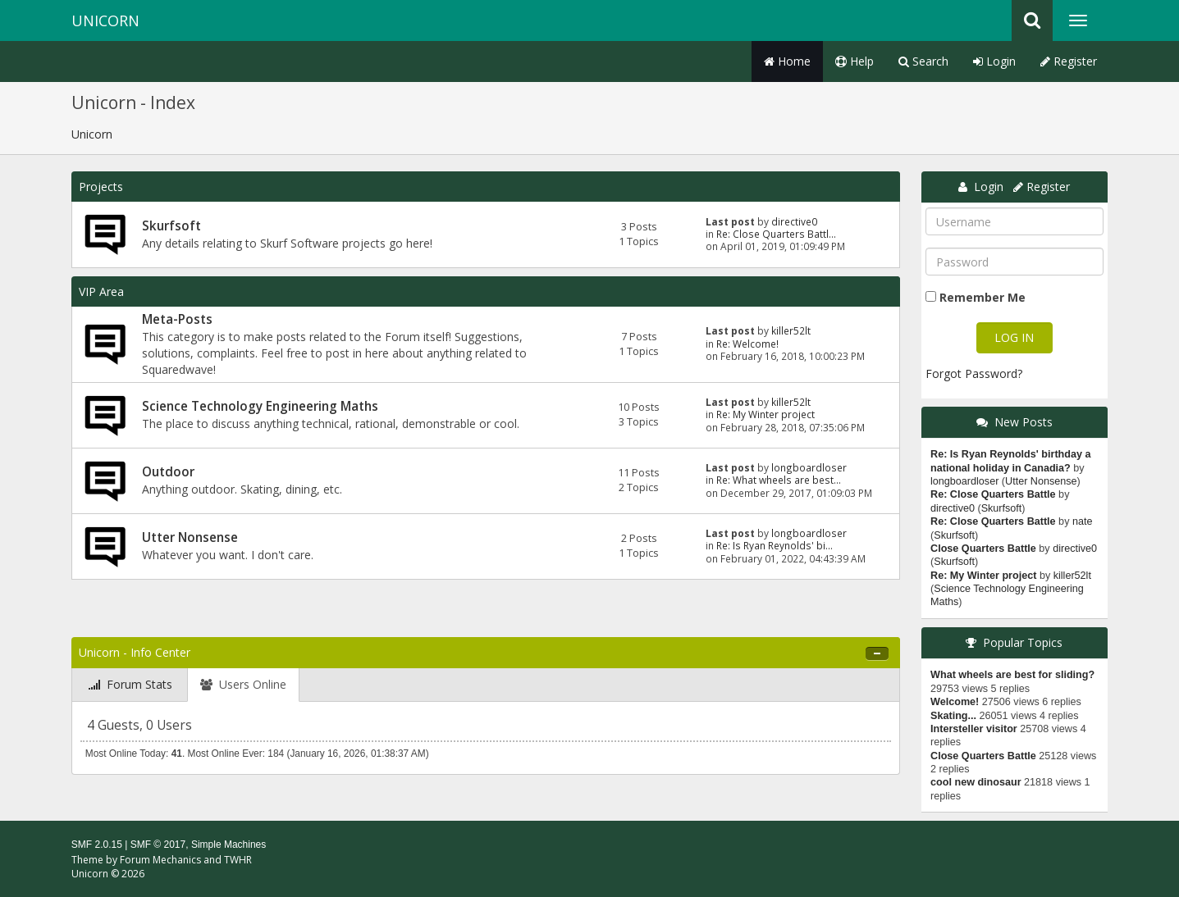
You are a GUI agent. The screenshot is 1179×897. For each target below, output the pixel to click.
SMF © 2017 (158, 844)
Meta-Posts (177, 319)
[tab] (130, 685)
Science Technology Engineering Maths (260, 406)
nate (1082, 521)
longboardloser (809, 467)
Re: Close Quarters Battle (993, 494)
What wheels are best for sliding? (1012, 675)
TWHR (238, 860)
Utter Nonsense (190, 537)
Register (1068, 61)
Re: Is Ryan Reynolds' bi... (774, 545)
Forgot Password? (973, 373)
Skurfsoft (171, 225)
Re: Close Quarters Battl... (776, 233)
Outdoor (168, 471)
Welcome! (954, 702)
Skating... (953, 716)
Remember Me (982, 297)
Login (994, 61)
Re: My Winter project (765, 414)
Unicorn (105, 20)
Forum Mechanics (160, 860)
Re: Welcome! (747, 343)
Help (854, 61)
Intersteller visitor (973, 729)
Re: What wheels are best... (778, 479)
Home (787, 61)
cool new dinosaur (975, 782)
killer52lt (791, 330)
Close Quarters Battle (983, 548)
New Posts (1023, 422)
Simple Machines (228, 844)
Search (923, 61)
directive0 (794, 221)
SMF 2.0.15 (96, 844)
